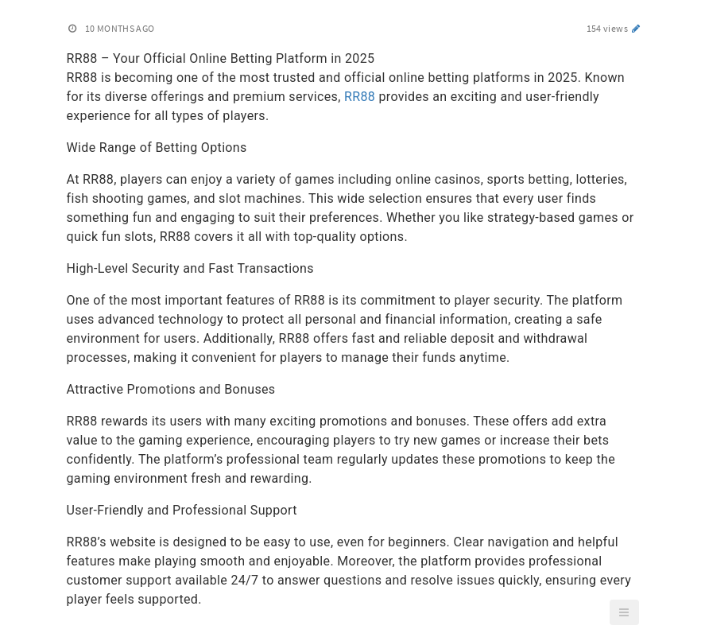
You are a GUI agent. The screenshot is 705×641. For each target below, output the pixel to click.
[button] (624, 612)
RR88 (359, 96)
